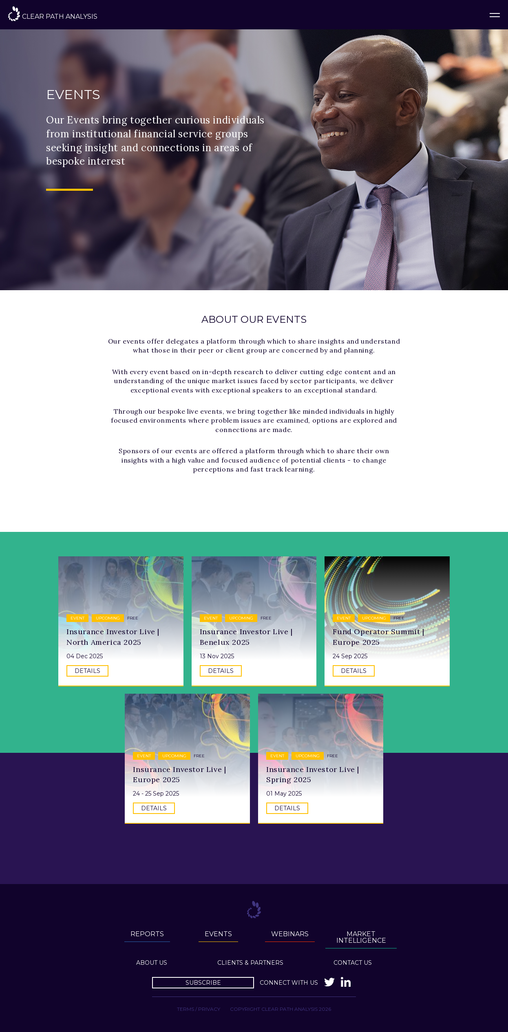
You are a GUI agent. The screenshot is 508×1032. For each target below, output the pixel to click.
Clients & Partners (250, 962)
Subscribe (203, 982)
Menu (495, 15)
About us (151, 962)
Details (87, 671)
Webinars (290, 934)
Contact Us (353, 962)
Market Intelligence (361, 937)
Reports (147, 934)
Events (218, 934)
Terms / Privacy (198, 1009)
